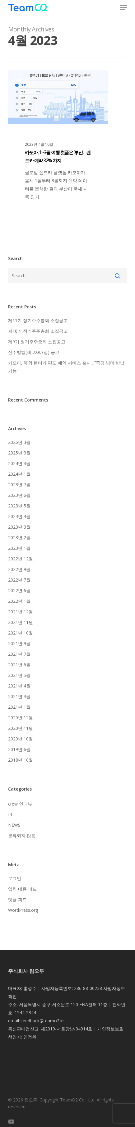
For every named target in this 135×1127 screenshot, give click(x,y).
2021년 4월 (19, 686)
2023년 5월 (19, 506)
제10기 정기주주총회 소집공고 (38, 331)
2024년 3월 (19, 463)
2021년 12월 (20, 612)
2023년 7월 (19, 484)
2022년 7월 (19, 580)
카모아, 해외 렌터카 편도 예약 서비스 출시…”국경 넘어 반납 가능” (66, 367)
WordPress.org (23, 910)
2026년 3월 (19, 442)
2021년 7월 (19, 654)
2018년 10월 (20, 760)
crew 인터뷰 (20, 804)
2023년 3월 (19, 527)
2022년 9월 (19, 569)
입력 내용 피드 (22, 889)
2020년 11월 (20, 728)
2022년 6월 (19, 590)
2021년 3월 (19, 696)
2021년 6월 (19, 665)
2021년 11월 (20, 622)
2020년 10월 (20, 739)
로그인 (14, 878)
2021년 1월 (19, 707)
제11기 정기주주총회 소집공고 (38, 320)
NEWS (23, 80)
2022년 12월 (20, 559)
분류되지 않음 (21, 836)
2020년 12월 (20, 717)
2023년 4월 (19, 516)
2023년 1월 (19, 548)
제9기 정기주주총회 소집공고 (36, 342)
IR (10, 814)
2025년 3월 (19, 453)
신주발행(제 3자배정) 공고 (33, 352)
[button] (123, 7)
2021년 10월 (20, 633)
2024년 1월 (19, 474)
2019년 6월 (19, 749)
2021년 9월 (19, 643)
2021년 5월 (19, 675)
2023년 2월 (19, 537)
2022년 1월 (19, 601)
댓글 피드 (17, 899)
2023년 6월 (19, 495)
